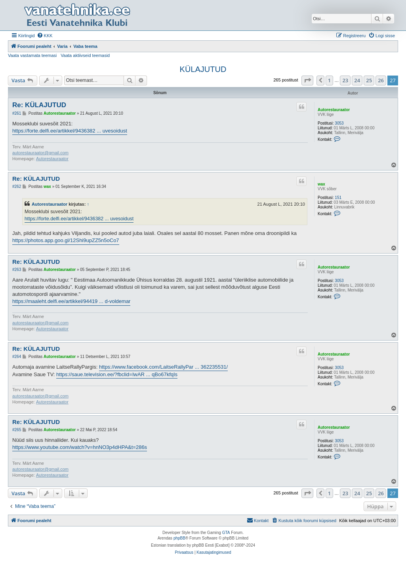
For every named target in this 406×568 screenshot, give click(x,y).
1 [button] (329, 80)
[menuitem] (45, 35)
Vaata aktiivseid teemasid (85, 55)
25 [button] (369, 80)
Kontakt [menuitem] (258, 520)
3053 (339, 123)
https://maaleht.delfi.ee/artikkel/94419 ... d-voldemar (71, 301)
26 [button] (381, 80)
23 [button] (345, 80)
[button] (307, 80)
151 (338, 197)
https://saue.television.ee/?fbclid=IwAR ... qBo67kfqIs (116, 374)
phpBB (179, 538)
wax (321, 184)
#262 (16, 186)
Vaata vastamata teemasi (32, 55)
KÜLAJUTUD (203, 69)
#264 (16, 356)
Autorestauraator (334, 110)
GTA (226, 532)
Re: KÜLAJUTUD (39, 105)
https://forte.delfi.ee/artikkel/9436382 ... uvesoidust (69, 131)
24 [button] (357, 80)
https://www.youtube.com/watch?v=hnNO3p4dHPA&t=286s (79, 447)
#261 (16, 113)
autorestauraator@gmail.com (40, 152)
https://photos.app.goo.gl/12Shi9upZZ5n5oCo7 (65, 240)
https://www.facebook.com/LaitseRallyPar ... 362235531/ (163, 367)
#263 (16, 269)
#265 (16, 430)
